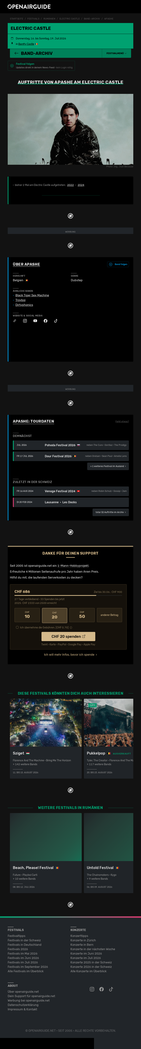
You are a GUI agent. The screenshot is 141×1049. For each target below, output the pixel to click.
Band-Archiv (92, 18)
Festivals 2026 (18, 948)
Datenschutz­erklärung (23, 1004)
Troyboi (20, 300)
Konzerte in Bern (81, 944)
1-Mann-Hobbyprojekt (72, 565)
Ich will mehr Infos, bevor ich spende (69, 653)
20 (54, 615)
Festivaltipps (16, 935)
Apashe (108, 18)
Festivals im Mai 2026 (22, 952)
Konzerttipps (79, 935)
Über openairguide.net (23, 990)
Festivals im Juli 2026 (23, 961)
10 (27, 615)
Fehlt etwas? (122, 421)
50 (82, 615)
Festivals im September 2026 (28, 966)
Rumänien (49, 18)
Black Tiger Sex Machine (32, 295)
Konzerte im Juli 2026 (85, 957)
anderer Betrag (109, 614)
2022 (70, 185)
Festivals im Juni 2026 (23, 957)
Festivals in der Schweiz (24, 939)
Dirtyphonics (24, 305)
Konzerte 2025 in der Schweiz (91, 961)
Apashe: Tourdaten (33, 421)
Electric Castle (69, 18)
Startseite (16, 18)
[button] (116, 53)
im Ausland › (108, 466)
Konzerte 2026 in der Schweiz (91, 966)
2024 (81, 185)
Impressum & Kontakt (22, 1008)
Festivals (33, 18)
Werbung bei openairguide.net (29, 999)
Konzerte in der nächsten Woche (92, 948)
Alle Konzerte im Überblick (88, 970)
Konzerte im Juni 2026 (86, 952)
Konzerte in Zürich (83, 939)
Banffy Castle (26, 43)
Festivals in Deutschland (24, 944)
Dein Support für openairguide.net (31, 995)
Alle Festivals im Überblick (26, 970)
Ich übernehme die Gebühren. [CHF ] (44, 626)
